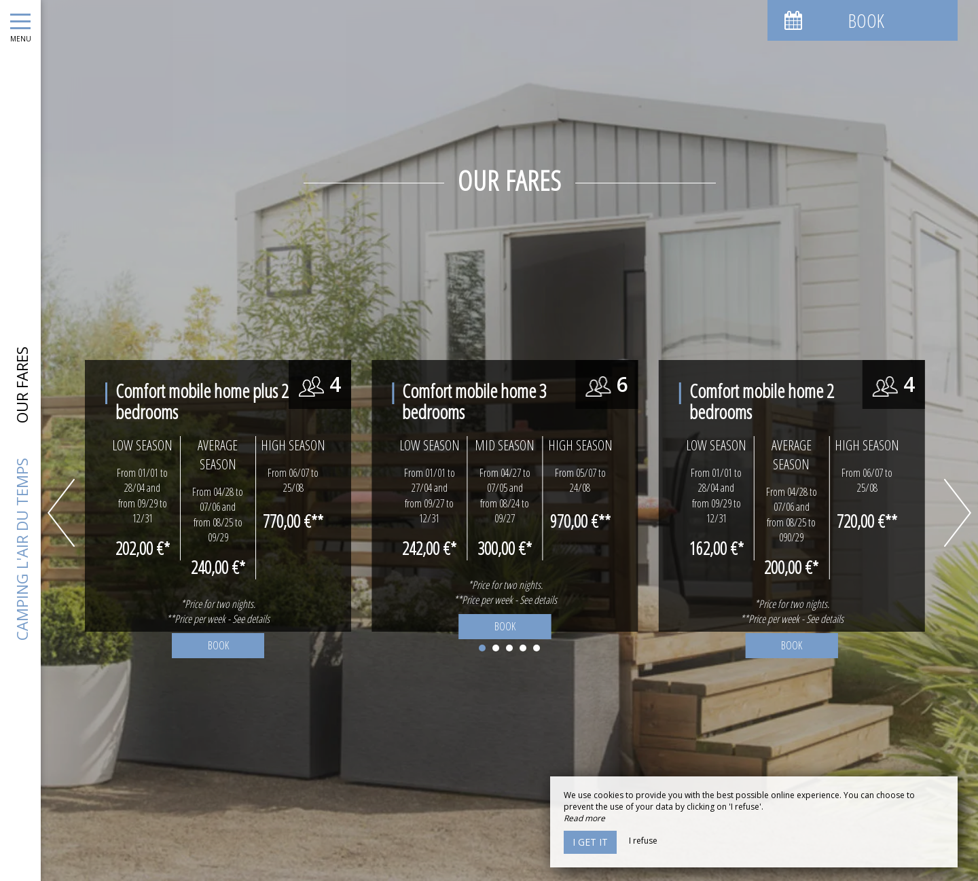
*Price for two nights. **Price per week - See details (505, 592)
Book (504, 626)
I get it (590, 841)
